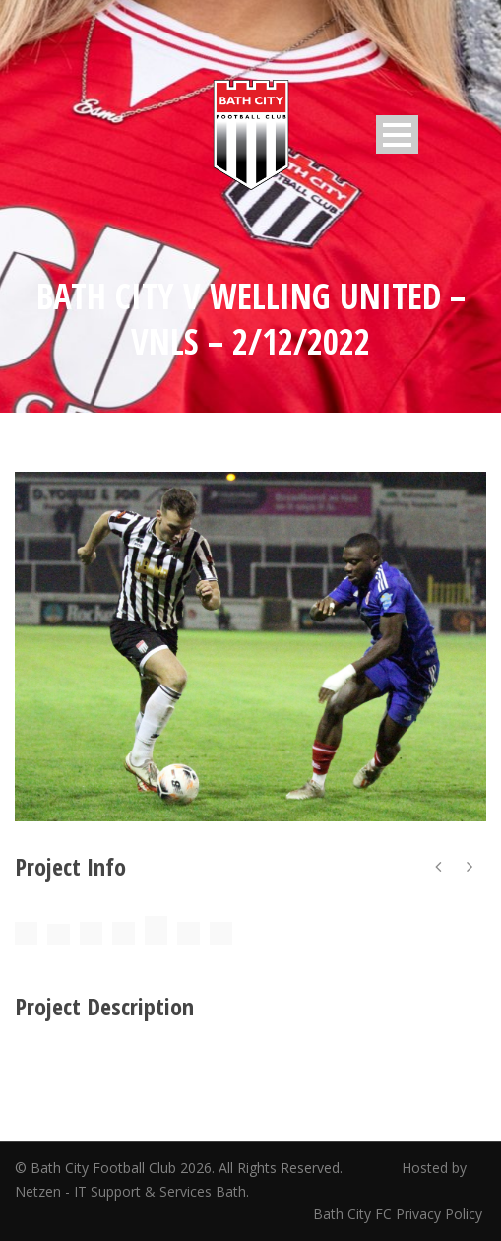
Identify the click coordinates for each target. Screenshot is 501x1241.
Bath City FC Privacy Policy (399, 1214)
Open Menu (397, 134)
